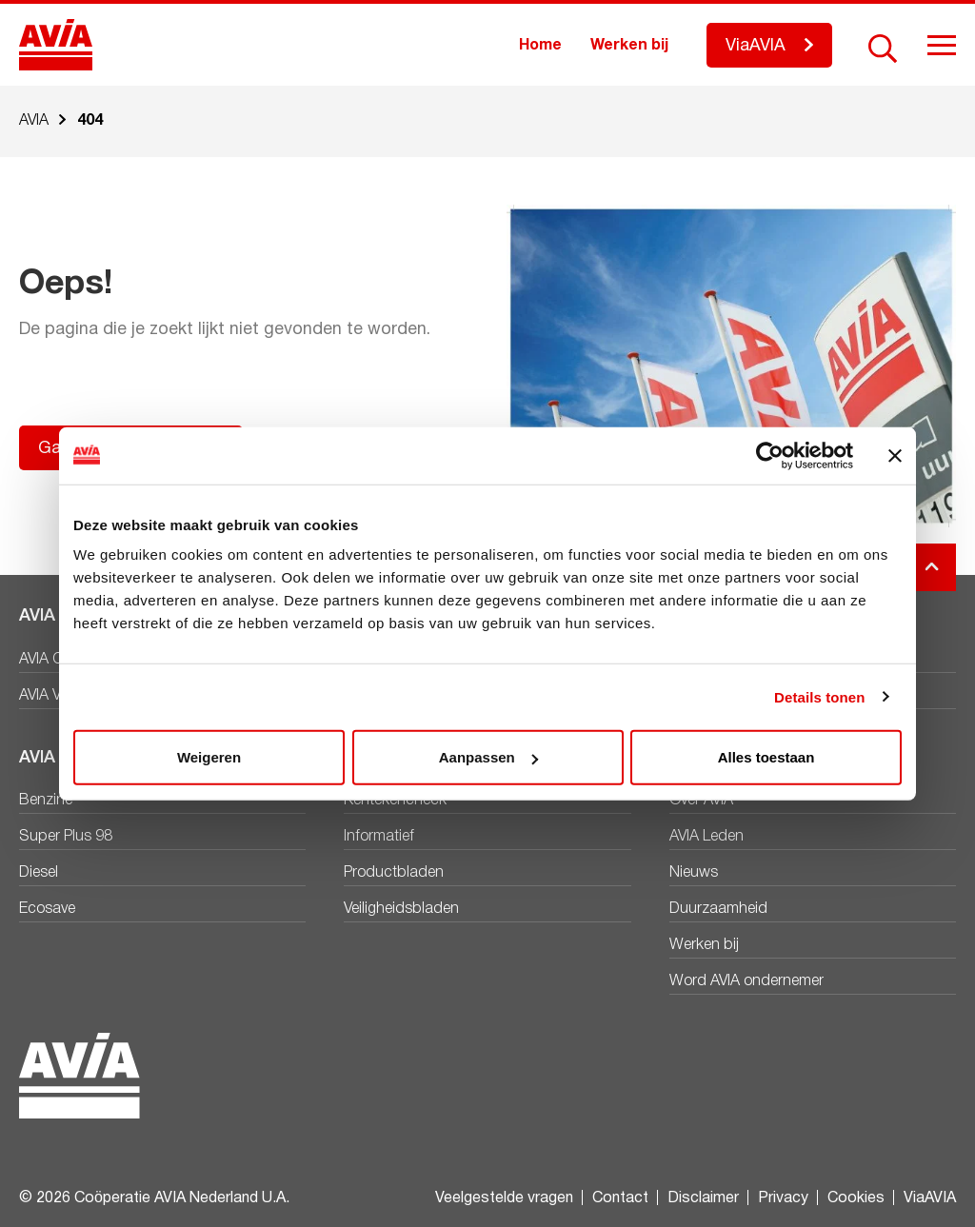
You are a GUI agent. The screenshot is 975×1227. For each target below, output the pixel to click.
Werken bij (629, 45)
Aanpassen (488, 757)
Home (540, 45)
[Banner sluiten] (895, 455)
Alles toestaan (766, 757)
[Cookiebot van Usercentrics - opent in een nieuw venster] (769, 455)
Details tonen (819, 696)
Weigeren (209, 757)
